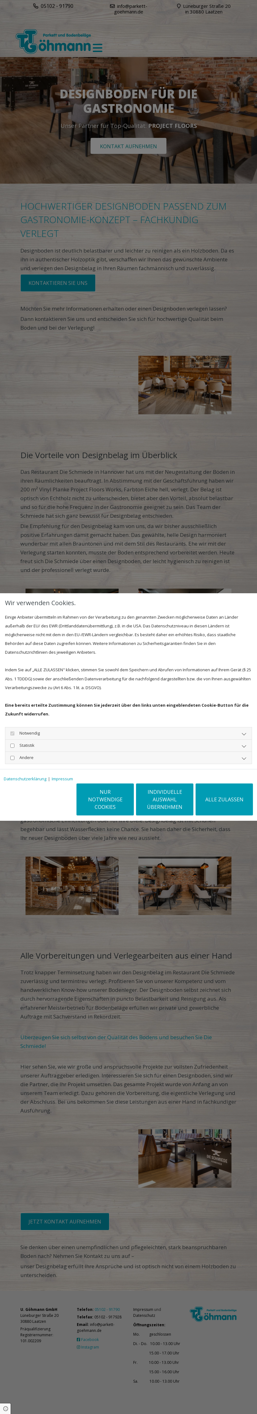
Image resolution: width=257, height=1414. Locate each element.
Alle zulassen (224, 799)
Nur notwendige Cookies (105, 799)
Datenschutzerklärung (25, 779)
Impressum (62, 779)
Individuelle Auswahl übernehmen (164, 799)
